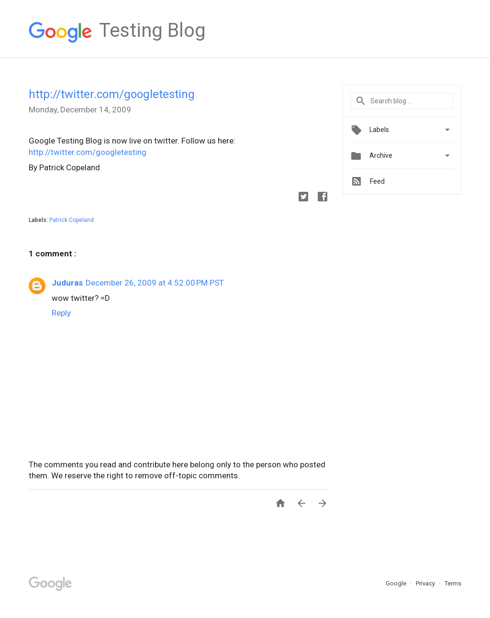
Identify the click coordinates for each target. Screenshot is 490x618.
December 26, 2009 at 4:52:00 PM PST (155, 282)
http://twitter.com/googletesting (112, 94)
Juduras (67, 282)
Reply (61, 313)
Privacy (426, 583)
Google (397, 583)
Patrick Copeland (71, 220)
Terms (453, 583)
